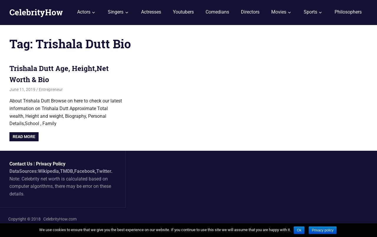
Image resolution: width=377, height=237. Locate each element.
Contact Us (20, 164)
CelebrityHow (36, 12)
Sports (310, 12)
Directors (250, 12)
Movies (278, 12)
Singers (115, 12)
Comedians (217, 12)
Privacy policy (322, 230)
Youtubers (183, 12)
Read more (24, 136)
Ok (299, 230)
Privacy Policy (50, 164)
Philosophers (348, 12)
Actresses (151, 12)
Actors (83, 12)
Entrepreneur (51, 89)
